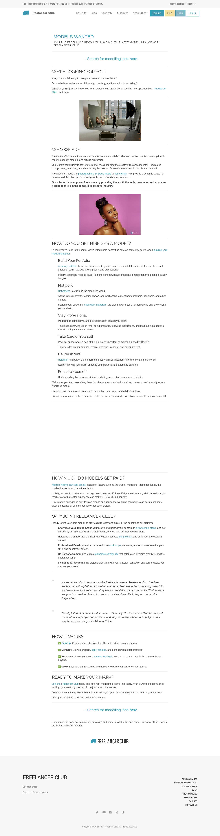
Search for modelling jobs (112, 59)
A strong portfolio (67, 266)
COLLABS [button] (82, 13)
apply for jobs (99, 650)
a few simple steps (146, 528)
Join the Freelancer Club (65, 684)
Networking (64, 291)
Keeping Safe (190, 797)
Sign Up (66, 643)
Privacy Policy (189, 794)
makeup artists (103, 173)
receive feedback (103, 656)
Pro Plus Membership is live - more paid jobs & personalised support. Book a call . (63, 4)
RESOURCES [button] (141, 13)
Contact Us (191, 805)
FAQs (194, 790)
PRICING (156, 13)
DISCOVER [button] (124, 13)
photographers (86, 173)
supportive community (106, 554)
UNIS (180, 13)
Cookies (193, 801)
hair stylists (121, 173)
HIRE (169, 13)
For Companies (189, 779)
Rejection (63, 359)
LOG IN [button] (192, 13)
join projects (125, 536)
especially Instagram (95, 304)
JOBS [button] (95, 13)
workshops (115, 545)
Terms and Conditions (185, 783)
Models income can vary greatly (69, 485)
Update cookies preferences (182, 4)
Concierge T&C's (189, 786)
